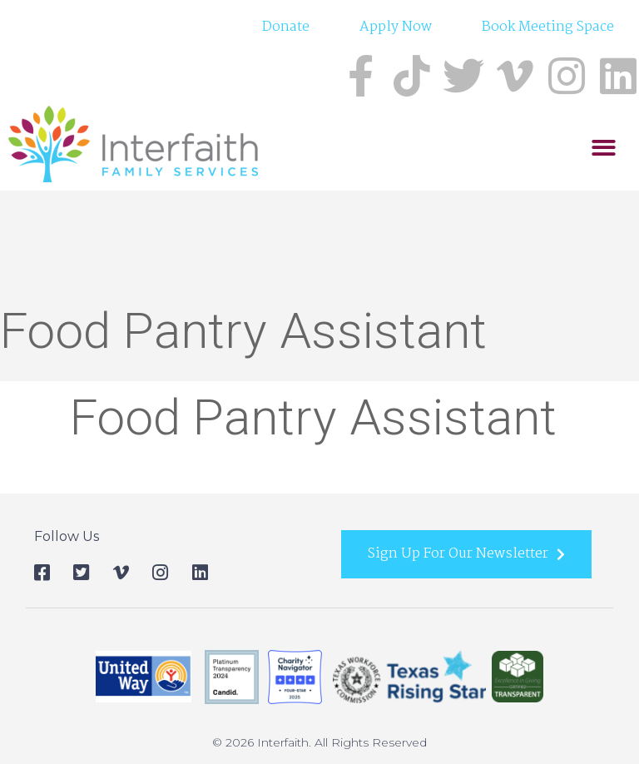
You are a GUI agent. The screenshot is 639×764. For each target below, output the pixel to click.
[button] (603, 148)
